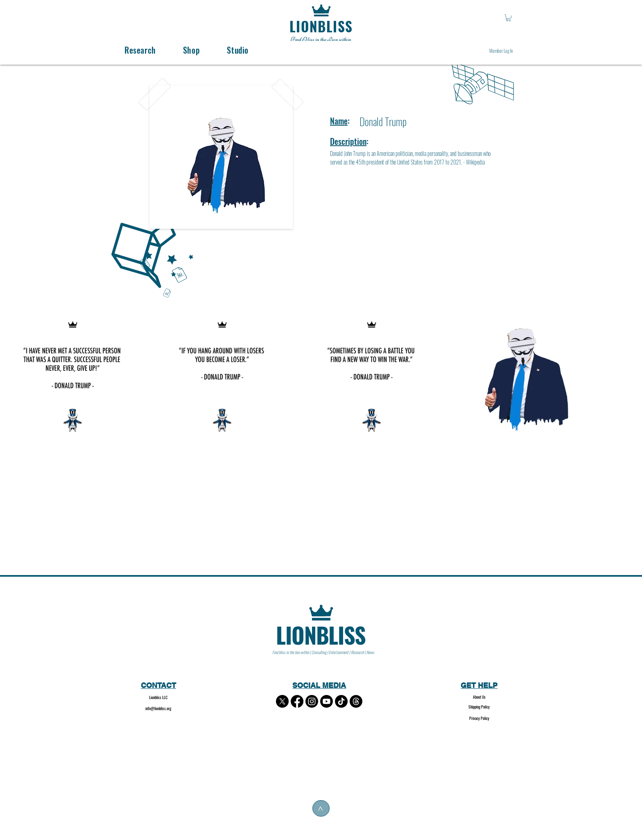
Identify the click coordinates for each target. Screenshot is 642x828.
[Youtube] (326, 701)
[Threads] (356, 701)
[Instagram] (311, 701)
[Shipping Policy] (479, 707)
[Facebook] (297, 701)
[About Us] (479, 697)
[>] (321, 808)
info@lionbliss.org (158, 708)
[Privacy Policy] (479, 718)
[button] (508, 17)
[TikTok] (341, 701)
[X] (282, 701)
